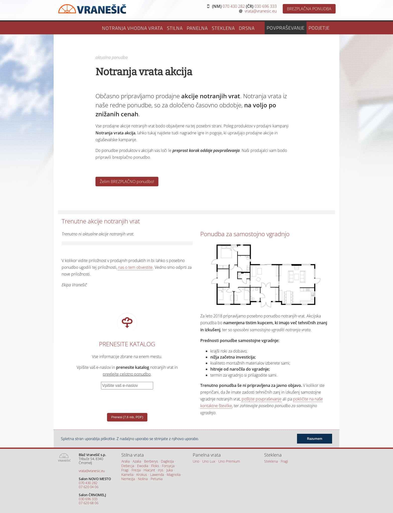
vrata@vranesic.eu (261, 11)
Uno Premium (229, 461)
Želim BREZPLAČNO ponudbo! (127, 181)
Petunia (156, 479)
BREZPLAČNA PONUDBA (309, 9)
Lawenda (157, 475)
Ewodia (142, 466)
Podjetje (319, 27)
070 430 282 (234, 6)
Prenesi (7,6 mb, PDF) (127, 417)
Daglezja (167, 461)
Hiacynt (149, 470)
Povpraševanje (286, 27)
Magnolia (173, 475)
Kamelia (127, 475)
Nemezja (128, 479)
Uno (196, 461)
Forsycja (168, 466)
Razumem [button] (314, 438)
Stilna (175, 28)
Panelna (197, 28)
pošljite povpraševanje (261, 399)
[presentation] (111, 399)
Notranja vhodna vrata (132, 28)
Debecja (127, 466)
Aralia (125, 461)
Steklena (223, 28)
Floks (155, 466)
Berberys (151, 461)
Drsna (247, 28)
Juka (169, 470)
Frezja (136, 470)
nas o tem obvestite (135, 267)
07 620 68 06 (88, 502)
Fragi (125, 470)
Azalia (137, 461)
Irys (160, 470)
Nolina (143, 479)
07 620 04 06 (88, 486)
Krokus (141, 475)
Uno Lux (208, 461)
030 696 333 (265, 6)
